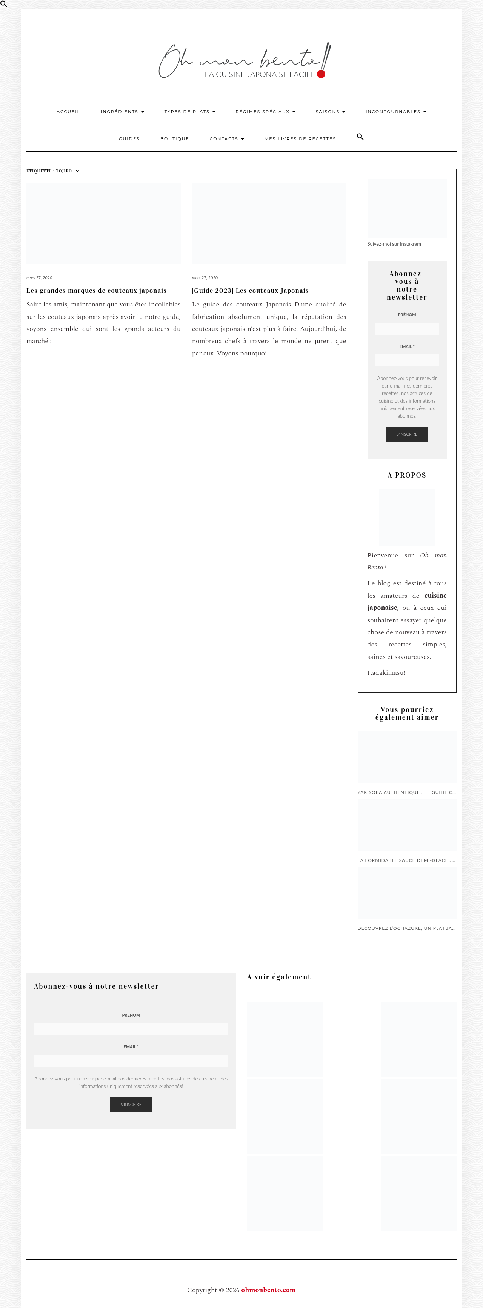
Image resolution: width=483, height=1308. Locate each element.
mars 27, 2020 (39, 277)
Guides (129, 139)
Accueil (68, 111)
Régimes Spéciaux (265, 111)
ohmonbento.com (268, 1290)
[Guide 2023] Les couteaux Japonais (250, 290)
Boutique (174, 139)
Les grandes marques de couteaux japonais (96, 290)
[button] (4, 6)
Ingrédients (122, 111)
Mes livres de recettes (300, 139)
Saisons (331, 111)
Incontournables (396, 111)
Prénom (407, 314)
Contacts (227, 139)
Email (407, 346)
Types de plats (190, 111)
